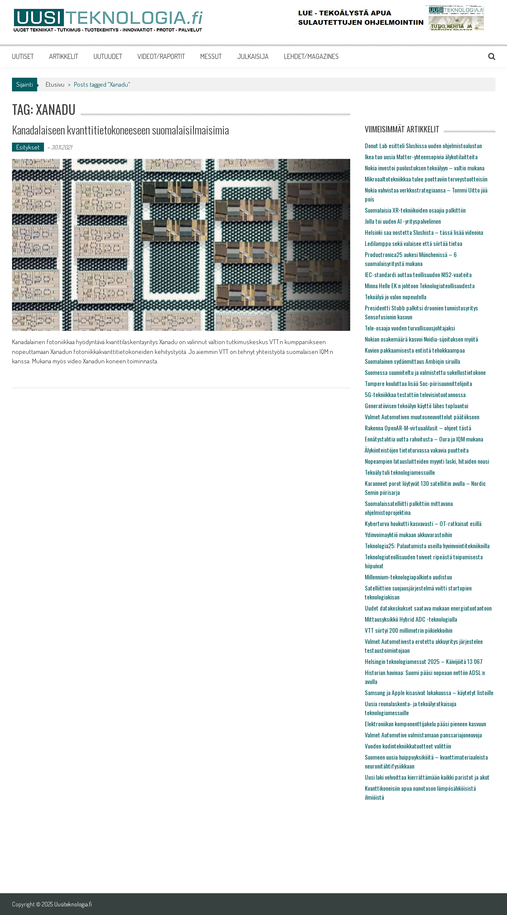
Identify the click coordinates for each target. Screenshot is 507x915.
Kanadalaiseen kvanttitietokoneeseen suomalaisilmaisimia (120, 129)
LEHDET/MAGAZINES (311, 56)
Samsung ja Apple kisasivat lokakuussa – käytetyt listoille (429, 692)
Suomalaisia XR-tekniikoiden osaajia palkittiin (415, 209)
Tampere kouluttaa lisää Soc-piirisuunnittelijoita (418, 383)
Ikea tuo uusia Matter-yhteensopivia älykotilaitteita (421, 156)
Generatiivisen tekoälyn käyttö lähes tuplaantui (416, 405)
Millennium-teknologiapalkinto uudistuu (408, 576)
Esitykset (28, 147)
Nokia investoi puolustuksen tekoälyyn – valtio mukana (424, 167)
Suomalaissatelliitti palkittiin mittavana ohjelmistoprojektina (409, 508)
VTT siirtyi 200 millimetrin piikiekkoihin (408, 630)
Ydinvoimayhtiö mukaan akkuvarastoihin (408, 534)
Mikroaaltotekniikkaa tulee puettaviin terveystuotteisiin (426, 178)
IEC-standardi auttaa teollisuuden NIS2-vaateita (418, 274)
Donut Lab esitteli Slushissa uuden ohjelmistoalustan (423, 145)
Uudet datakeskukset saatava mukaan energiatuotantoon (428, 607)
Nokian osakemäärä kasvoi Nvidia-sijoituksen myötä (421, 338)
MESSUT (211, 56)
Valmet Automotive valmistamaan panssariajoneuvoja (423, 734)
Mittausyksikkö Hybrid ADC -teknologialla (411, 618)
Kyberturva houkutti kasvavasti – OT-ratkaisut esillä (423, 523)
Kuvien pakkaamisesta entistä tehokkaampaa (415, 349)
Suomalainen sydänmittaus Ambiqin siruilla (412, 361)
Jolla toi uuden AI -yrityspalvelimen (403, 220)
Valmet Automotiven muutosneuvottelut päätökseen (422, 416)
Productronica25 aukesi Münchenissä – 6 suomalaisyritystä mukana (411, 259)
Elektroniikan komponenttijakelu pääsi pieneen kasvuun (425, 723)
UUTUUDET (108, 56)
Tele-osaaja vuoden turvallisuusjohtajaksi (410, 327)
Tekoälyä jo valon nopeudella (395, 296)
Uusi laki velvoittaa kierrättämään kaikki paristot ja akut (427, 776)
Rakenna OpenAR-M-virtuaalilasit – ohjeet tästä (418, 427)
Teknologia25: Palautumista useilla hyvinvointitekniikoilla (427, 545)
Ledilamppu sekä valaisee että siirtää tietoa (413, 243)
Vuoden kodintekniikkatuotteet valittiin (408, 745)
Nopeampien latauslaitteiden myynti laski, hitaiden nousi (427, 460)
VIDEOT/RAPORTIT (161, 56)
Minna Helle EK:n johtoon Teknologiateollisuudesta (420, 285)
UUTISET (23, 56)
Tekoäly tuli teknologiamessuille (400, 472)
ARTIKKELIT (63, 56)
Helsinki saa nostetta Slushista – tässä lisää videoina (424, 232)
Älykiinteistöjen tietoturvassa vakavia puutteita (417, 449)
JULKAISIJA (253, 56)
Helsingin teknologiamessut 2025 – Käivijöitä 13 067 (424, 661)
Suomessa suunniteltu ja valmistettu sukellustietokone (425, 372)
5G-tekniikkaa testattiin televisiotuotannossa (415, 394)
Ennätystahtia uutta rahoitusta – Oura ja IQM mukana (424, 438)
